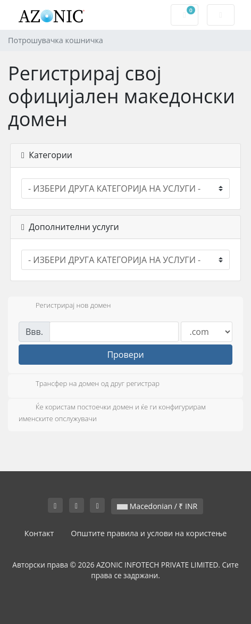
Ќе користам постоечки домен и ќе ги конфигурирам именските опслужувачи (112, 412)
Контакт (39, 533)
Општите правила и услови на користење (149, 533)
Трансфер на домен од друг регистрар (89, 384)
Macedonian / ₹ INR (157, 506)
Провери (125, 354)
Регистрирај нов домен (65, 306)
